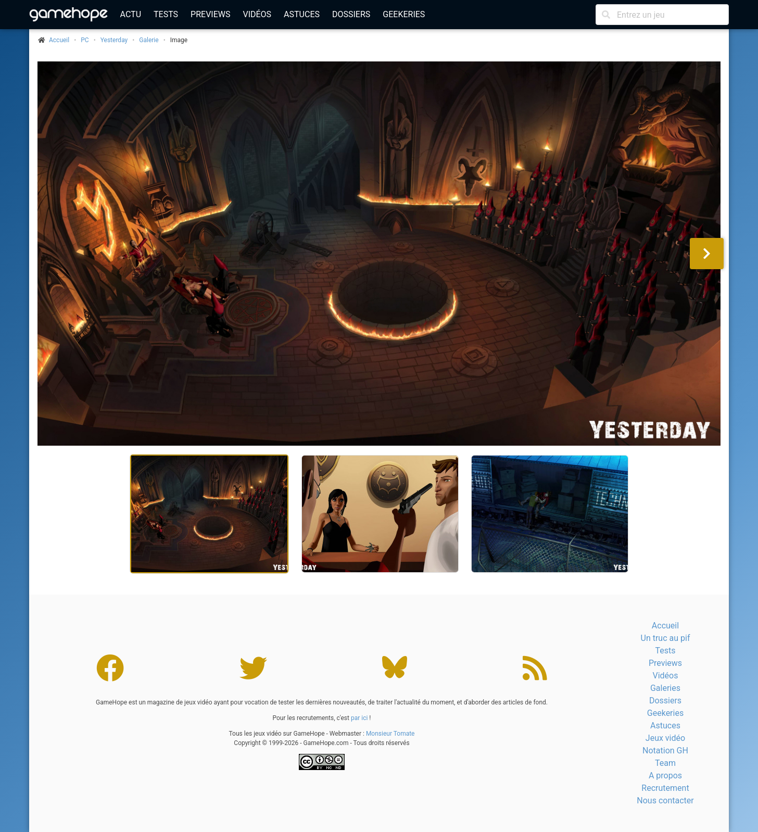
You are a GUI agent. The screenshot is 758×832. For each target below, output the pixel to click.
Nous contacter (665, 800)
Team (665, 763)
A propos (665, 775)
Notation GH (665, 750)
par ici (359, 718)
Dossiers (351, 14)
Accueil (665, 626)
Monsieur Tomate (390, 733)
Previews (210, 14)
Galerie (148, 40)
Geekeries (404, 14)
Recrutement (665, 788)
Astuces (302, 14)
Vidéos (257, 14)
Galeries (665, 688)
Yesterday (114, 40)
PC (85, 40)
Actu (130, 14)
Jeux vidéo (665, 738)
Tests (166, 14)
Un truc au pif (665, 638)
